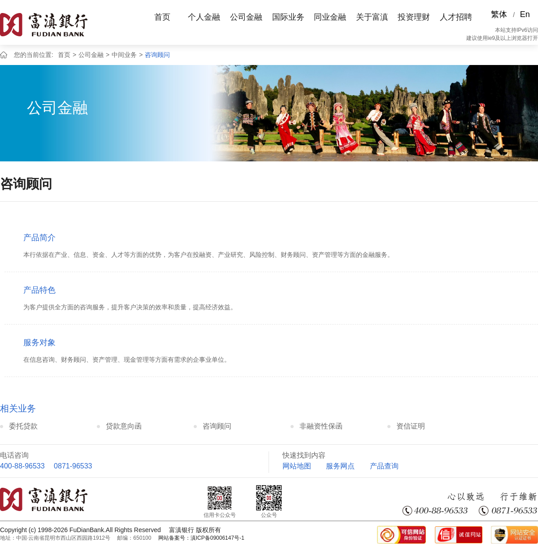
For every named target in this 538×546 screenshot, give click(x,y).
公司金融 (246, 17)
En (525, 14)
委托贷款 (23, 426)
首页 (162, 17)
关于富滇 (372, 17)
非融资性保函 (321, 426)
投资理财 (414, 17)
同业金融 (330, 17)
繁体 (499, 14)
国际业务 (288, 17)
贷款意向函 (124, 426)
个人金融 (204, 17)
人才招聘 (456, 17)
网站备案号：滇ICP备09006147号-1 (201, 538)
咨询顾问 (157, 54)
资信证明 (410, 426)
